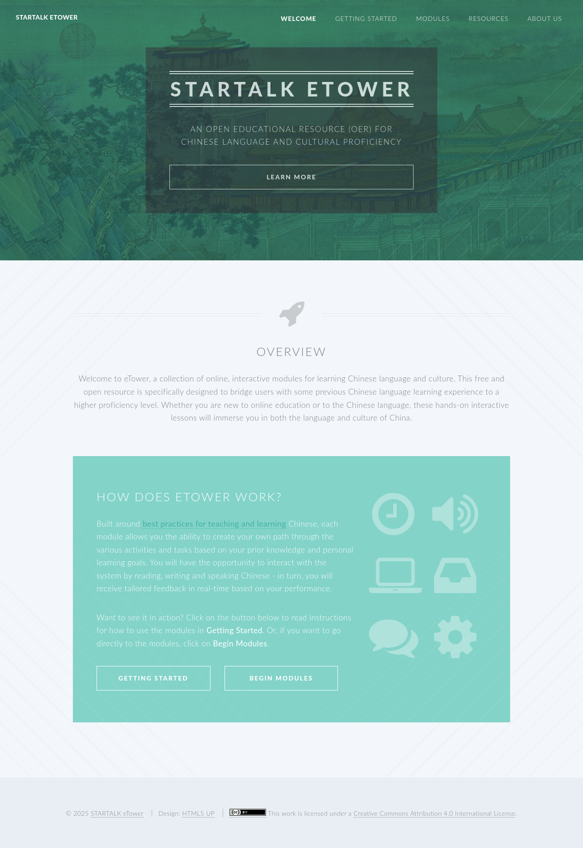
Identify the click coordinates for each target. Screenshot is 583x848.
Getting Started (366, 18)
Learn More (291, 177)
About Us (544, 18)
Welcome (298, 18)
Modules (433, 18)
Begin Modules (281, 678)
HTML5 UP (198, 813)
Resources (488, 18)
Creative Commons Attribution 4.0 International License (434, 813)
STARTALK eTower (47, 17)
